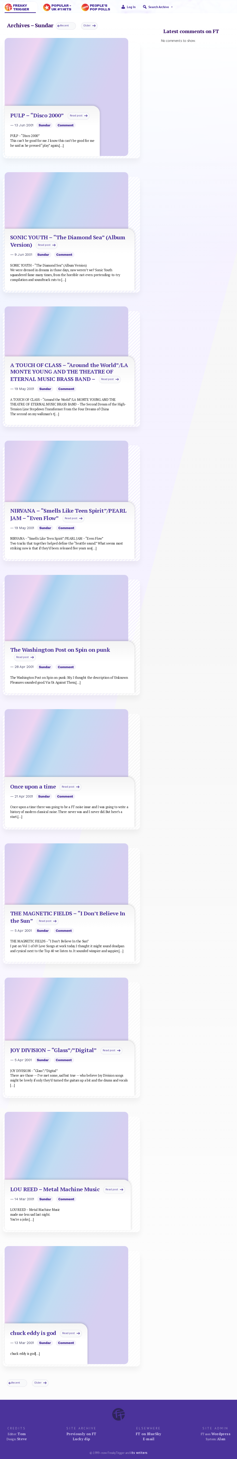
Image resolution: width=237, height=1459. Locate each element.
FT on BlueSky (148, 1433)
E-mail (148, 1439)
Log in (131, 7)
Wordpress (221, 1433)
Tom (22, 1433)
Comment (66, 125)
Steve (22, 1439)
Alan (221, 1439)
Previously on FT (81, 1433)
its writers (139, 1452)
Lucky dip (81, 1439)
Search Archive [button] (160, 7)
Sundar (44, 125)
